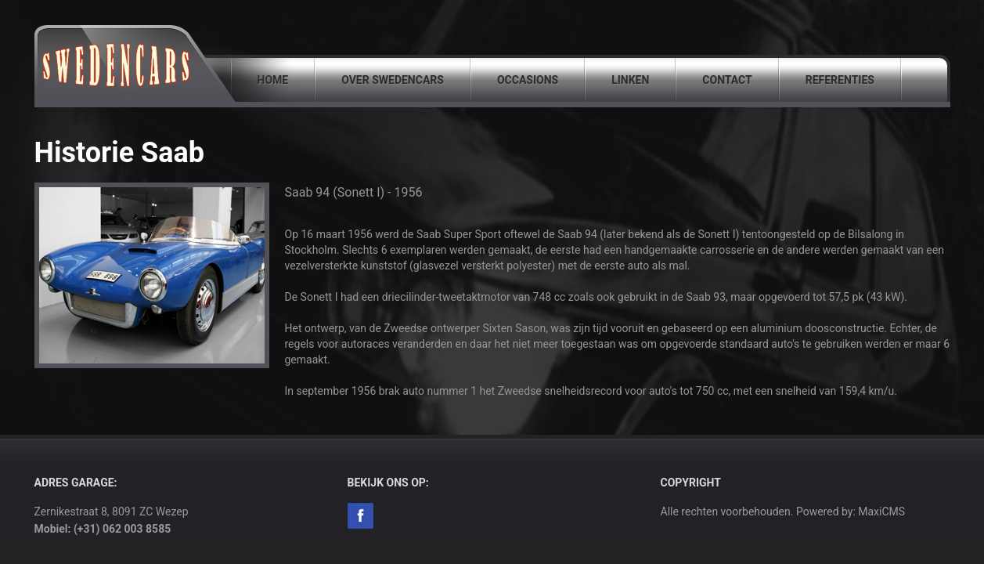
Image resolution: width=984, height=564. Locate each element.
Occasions (527, 80)
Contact (727, 80)
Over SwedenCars (392, 80)
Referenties (840, 80)
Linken (630, 80)
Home (273, 80)
